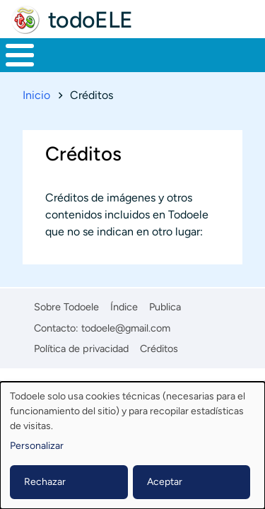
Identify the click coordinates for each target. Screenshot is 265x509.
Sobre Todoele (66, 306)
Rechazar (45, 482)
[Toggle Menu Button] (20, 55)
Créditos (159, 348)
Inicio (36, 95)
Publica (165, 306)
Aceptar (164, 482)
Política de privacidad (81, 348)
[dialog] (132, 445)
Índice (124, 306)
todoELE (90, 20)
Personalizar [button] (37, 446)
